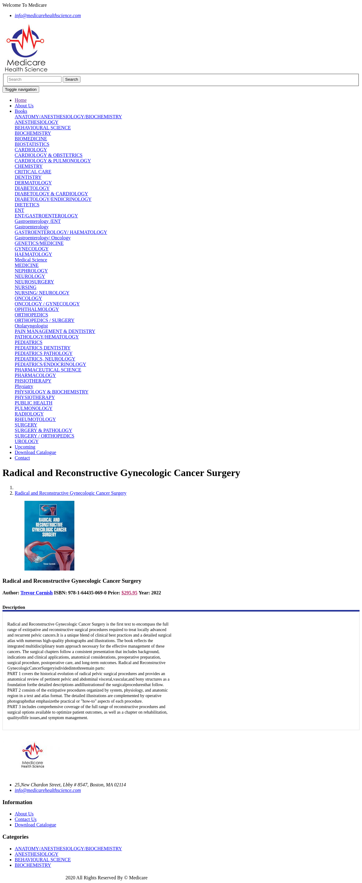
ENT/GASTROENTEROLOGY (46, 215)
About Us (24, 105)
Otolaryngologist (31, 325)
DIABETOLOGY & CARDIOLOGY (51, 193)
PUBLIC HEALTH (33, 402)
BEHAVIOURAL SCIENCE (43, 127)
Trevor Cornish (37, 592)
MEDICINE (27, 265)
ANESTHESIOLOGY (36, 122)
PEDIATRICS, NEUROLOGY (45, 358)
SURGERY (26, 424)
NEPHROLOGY (31, 270)
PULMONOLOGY (34, 408)
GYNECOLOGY (32, 248)
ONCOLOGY (28, 298)
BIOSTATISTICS (32, 144)
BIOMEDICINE (31, 138)
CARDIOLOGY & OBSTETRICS (49, 155)
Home (21, 100)
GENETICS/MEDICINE (39, 243)
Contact (22, 457)
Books (21, 111)
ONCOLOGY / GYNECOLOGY (47, 303)
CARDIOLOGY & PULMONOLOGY (53, 160)
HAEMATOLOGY (33, 254)
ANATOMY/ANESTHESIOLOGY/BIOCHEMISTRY (68, 116)
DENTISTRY (28, 177)
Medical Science (31, 259)
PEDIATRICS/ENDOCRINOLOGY (50, 364)
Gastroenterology (32, 226)
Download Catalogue (35, 452)
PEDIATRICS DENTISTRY (43, 347)
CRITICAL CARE (33, 171)
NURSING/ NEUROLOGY (42, 292)
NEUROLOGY (30, 276)
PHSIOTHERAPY (33, 380)
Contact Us (26, 819)
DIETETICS (27, 204)
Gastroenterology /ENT (38, 221)
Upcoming (25, 446)
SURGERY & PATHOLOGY (43, 430)
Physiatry (24, 386)
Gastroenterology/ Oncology (43, 237)
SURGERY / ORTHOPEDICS (44, 435)
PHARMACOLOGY (35, 375)
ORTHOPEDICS (31, 314)
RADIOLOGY (29, 413)
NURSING (25, 287)
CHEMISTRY (29, 166)
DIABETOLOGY (32, 188)
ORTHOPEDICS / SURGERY (45, 320)
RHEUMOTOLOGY (35, 419)
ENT (19, 210)
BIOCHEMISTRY (33, 133)
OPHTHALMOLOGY (37, 309)
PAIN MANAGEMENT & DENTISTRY (55, 331)
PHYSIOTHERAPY (35, 397)
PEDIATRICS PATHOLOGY (44, 353)
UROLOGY (27, 441)
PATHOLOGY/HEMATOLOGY (47, 336)
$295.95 (129, 592)
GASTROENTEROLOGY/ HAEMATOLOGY (61, 232)
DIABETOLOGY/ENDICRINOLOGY (53, 199)
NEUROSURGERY (34, 281)
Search (71, 79)
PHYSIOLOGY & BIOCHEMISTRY (51, 391)
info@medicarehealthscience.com (48, 790)
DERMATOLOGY (33, 182)
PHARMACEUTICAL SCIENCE (48, 369)
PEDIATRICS (29, 342)
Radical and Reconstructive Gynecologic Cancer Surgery (70, 493)
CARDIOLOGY (31, 149)
